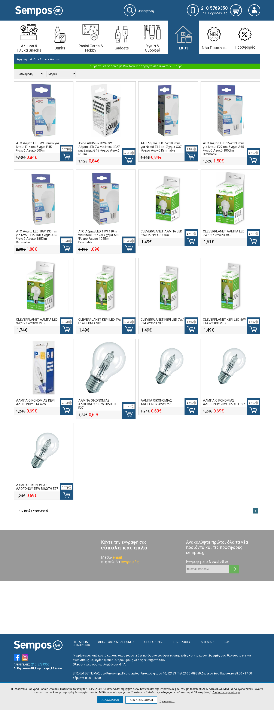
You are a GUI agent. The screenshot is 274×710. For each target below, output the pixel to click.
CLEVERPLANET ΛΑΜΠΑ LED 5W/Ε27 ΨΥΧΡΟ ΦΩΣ (161, 233)
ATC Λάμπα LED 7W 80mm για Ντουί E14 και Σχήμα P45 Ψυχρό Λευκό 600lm (37, 146)
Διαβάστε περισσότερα (226, 692)
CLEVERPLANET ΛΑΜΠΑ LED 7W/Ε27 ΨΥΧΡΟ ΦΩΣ (223, 233)
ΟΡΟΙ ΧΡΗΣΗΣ (153, 642)
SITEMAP (207, 642)
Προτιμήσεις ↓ (166, 701)
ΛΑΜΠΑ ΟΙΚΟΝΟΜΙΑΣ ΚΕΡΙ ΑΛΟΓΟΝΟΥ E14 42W (35, 402)
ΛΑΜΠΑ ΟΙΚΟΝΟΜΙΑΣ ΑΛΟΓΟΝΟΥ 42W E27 (156, 402)
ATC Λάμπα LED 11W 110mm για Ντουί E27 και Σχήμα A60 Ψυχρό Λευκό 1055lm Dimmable (98, 236)
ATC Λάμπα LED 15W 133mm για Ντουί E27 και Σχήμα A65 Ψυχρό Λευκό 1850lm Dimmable (223, 148)
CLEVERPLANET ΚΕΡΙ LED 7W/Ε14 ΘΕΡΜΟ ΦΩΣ (99, 321)
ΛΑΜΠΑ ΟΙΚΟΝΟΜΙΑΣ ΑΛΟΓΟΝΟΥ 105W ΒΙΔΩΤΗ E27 (97, 404)
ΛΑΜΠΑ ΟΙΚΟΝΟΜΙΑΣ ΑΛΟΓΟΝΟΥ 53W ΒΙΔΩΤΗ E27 (37, 487)
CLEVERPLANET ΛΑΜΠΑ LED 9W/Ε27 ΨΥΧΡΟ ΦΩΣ (37, 321)
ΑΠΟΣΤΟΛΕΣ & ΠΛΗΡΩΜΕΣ (116, 642)
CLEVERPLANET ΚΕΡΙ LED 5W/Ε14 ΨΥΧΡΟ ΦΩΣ (224, 321)
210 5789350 (40, 664)
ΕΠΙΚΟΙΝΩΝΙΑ (81, 645)
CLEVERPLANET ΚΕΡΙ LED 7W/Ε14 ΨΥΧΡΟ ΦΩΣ (162, 321)
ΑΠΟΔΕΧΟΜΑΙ (110, 699)
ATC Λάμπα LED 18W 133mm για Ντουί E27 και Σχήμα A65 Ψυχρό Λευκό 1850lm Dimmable (36, 236)
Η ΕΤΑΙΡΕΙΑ (80, 642)
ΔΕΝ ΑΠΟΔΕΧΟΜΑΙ (141, 699)
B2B (226, 642)
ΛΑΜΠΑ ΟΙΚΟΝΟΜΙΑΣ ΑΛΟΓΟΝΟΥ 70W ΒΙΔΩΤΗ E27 (224, 402)
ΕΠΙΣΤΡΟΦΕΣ (182, 642)
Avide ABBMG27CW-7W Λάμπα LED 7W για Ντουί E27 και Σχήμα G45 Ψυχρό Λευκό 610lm (99, 148)
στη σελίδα (120, 562)
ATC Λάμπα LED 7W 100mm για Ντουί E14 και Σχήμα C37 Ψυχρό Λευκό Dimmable (161, 146)
